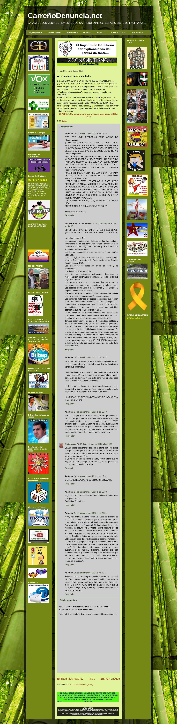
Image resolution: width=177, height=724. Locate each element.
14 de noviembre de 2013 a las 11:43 (90, 133)
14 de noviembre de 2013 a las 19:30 (90, 492)
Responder (69, 215)
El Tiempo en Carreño (135, 318)
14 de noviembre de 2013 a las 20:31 (90, 513)
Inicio (92, 678)
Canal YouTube (137, 32)
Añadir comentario (68, 600)
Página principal (35, 32)
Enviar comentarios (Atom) (81, 685)
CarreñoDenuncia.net (65, 15)
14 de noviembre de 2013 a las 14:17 (90, 358)
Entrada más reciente (70, 678)
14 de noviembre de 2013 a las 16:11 (96, 444)
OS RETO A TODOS (37, 180)
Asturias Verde (72, 32)
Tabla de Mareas (54, 32)
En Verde (86, 32)
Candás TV (100, 32)
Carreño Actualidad (117, 32)
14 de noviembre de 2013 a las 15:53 (90, 412)
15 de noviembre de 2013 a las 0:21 (89, 573)
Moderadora (70, 444)
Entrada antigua (110, 678)
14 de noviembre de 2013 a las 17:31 (90, 476)
